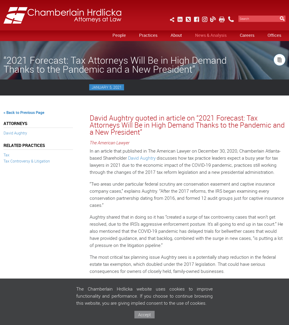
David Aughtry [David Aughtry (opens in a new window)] (142, 158)
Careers (247, 35)
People (119, 35)
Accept (144, 314)
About (176, 35)
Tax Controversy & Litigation (27, 161)
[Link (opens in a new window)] (180, 22)
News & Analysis (211, 35)
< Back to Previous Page (24, 112)
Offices (274, 35)
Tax (6, 155)
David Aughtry (15, 133)
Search (244, 19)
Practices (148, 35)
